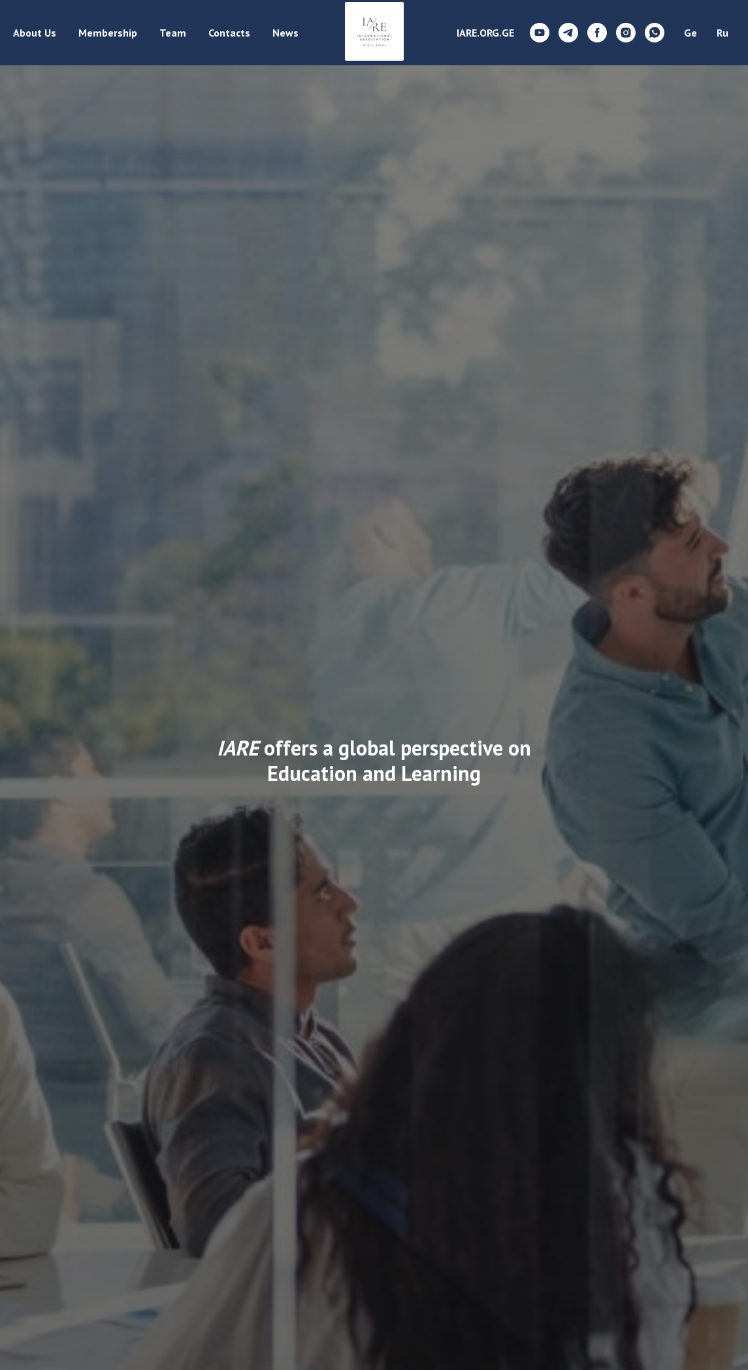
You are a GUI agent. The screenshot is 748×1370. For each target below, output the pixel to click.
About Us (34, 32)
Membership (107, 32)
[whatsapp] (654, 32)
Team (172, 32)
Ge (690, 32)
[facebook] (597, 32)
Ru (722, 32)
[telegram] (568, 32)
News (285, 32)
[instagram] (626, 32)
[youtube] (539, 32)
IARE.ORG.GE (485, 32)
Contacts (229, 32)
